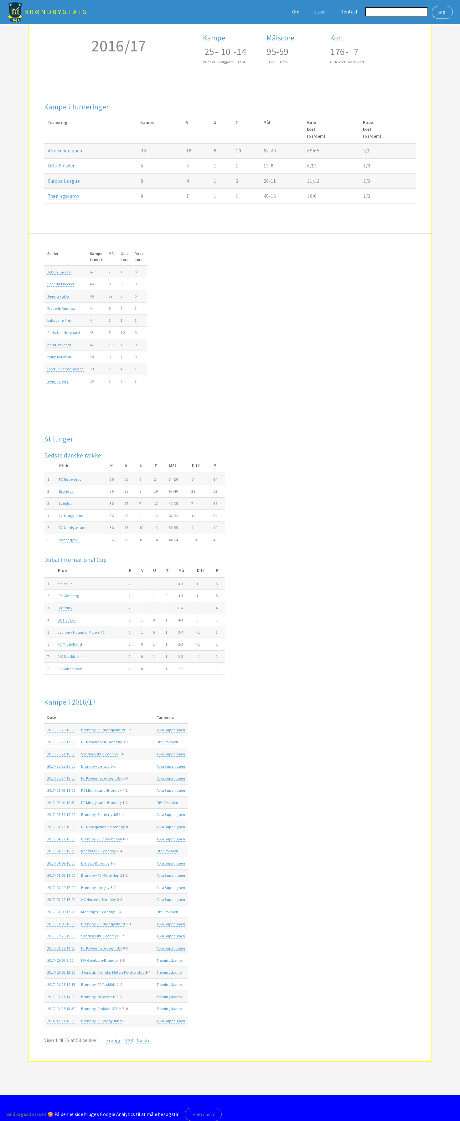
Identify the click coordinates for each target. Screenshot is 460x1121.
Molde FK (65, 583)
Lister (320, 12)
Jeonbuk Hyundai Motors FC (81, 632)
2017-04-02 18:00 (61, 875)
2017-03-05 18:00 (61, 924)
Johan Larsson (59, 272)
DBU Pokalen (61, 166)
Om (296, 12)
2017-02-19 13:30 (61, 948)
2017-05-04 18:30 (61, 802)
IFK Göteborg (68, 595)
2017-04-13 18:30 (61, 851)
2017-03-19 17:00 (61, 887)
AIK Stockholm (70, 656)
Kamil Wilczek (59, 344)
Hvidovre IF (106, 996)
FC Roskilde (106, 984)
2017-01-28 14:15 (61, 984)
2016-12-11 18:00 (61, 1020)
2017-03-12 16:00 (61, 899)
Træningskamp (63, 196)
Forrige (113, 1041)
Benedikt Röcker (61, 284)
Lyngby (65, 503)
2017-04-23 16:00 (61, 826)
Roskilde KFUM (109, 1008)
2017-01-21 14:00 (61, 996)
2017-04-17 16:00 (61, 839)
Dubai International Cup (75, 559)
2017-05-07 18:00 (61, 790)
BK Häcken (67, 620)
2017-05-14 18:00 (61, 778)
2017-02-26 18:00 (61, 935)
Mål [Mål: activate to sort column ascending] (112, 253)
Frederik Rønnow (61, 308)
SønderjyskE (69, 539)
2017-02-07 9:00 (60, 960)
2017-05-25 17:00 (61, 741)
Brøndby (66, 491)
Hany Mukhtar (59, 356)
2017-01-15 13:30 (61, 1008)
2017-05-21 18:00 (61, 754)
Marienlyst (90, 911)
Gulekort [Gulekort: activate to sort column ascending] (125, 256)
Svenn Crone (57, 381)
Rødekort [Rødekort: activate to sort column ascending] (139, 256)
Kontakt (349, 12)
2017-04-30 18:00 (61, 814)
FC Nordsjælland (73, 527)
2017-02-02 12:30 (61, 972)
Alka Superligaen (65, 151)
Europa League (64, 181)
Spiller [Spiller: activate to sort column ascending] (53, 253)
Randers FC (90, 851)
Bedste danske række (72, 455)
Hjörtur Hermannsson (65, 369)
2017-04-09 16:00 (61, 863)
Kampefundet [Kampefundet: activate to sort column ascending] (96, 256)
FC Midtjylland (71, 515)
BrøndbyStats (56, 12)
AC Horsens (90, 899)
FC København (71, 479)
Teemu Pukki (58, 296)
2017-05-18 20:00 (61, 766)
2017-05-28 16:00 (61, 729)
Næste (144, 1041)
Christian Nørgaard (63, 332)
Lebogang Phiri (59, 320)
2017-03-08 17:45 (61, 911)
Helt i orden (203, 1114)
